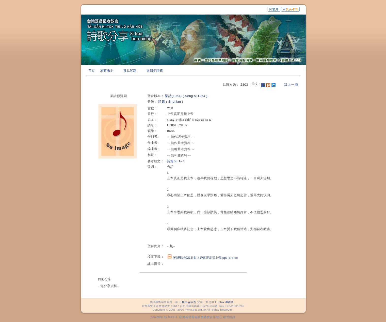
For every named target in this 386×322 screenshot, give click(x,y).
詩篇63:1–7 (175, 161)
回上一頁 (291, 84)
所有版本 (106, 70)
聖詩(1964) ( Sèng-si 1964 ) (186, 96)
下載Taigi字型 (187, 302)
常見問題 (130, 70)
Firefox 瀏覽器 (224, 302)
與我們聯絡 (154, 70)
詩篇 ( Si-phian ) (170, 101)
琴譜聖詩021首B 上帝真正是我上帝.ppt (205, 257)
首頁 (91, 70)
